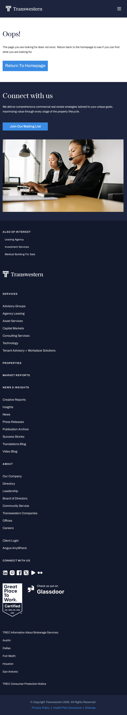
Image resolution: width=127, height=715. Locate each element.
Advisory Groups (14, 306)
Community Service (16, 505)
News (6, 414)
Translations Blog (14, 444)
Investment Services (17, 246)
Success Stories (13, 436)
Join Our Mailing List (25, 126)
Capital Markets (13, 328)
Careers (8, 528)
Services (10, 293)
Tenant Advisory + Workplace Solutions (29, 350)
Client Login (11, 540)
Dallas (7, 648)
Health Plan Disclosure (67, 707)
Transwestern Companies (20, 513)
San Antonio (10, 671)
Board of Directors (15, 498)
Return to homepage (25, 66)
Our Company (12, 476)
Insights (8, 407)
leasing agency (14, 239)
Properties (12, 363)
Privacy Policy (41, 707)
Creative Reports (14, 399)
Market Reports (16, 375)
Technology (10, 343)
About (8, 464)
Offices (7, 520)
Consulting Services (16, 335)
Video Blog (10, 451)
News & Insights (16, 387)
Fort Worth (9, 656)
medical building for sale (20, 254)
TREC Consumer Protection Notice (24, 683)
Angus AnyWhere (15, 548)
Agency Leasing (14, 313)
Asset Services (13, 321)
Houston (8, 663)
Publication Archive (16, 429)
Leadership (10, 491)
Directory (9, 483)
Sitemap (90, 707)
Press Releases (13, 422)
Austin (7, 640)
